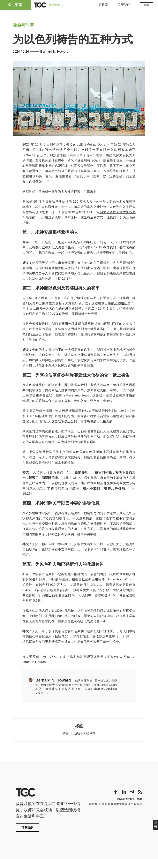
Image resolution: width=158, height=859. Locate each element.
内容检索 (101, 4)
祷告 (65, 733)
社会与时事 (23, 25)
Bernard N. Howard (54, 51)
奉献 (146, 5)
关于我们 (124, 4)
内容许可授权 (125, 799)
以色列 (77, 733)
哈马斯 (91, 733)
